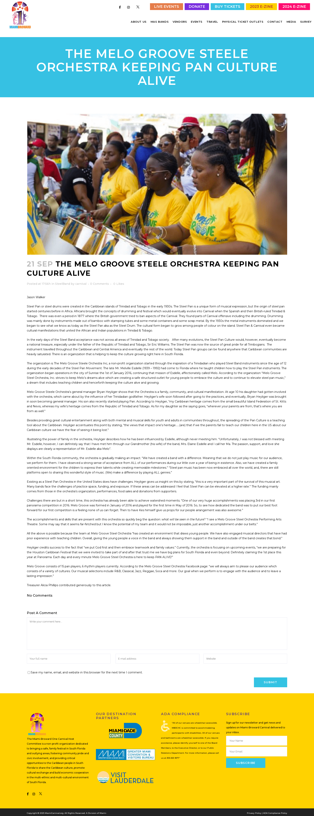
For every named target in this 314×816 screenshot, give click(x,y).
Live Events (166, 6)
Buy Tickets (227, 6)
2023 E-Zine (261, 6)
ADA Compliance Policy (275, 806)
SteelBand (62, 277)
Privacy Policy (254, 806)
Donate (197, 6)
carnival (81, 277)
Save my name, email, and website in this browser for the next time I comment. (87, 665)
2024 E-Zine (294, 6)
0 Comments (99, 277)
